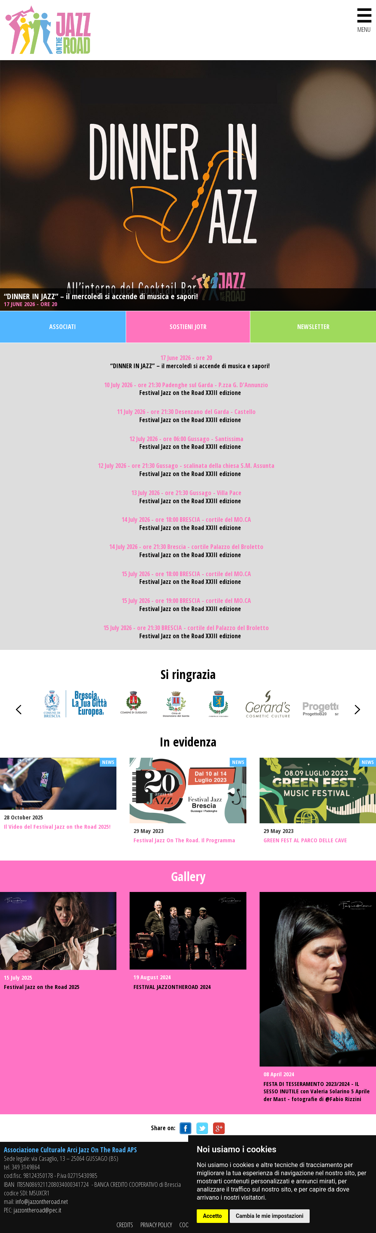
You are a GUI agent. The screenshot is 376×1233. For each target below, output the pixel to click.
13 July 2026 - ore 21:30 (186, 493)
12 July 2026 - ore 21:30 (186, 466)
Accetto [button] (212, 1216)
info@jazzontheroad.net (42, 1201)
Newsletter (313, 326)
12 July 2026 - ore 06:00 (186, 439)
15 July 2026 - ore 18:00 (186, 574)
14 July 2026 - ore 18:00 (186, 520)
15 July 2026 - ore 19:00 (186, 601)
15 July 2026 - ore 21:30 (186, 628)
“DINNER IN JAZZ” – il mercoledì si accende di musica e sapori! (101, 296)
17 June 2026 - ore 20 (31, 304)
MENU (364, 19)
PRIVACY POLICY (156, 1224)
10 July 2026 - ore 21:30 (186, 385)
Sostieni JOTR (188, 326)
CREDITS (124, 1224)
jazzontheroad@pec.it (37, 1209)
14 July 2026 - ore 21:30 (186, 547)
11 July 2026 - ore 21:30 (186, 412)
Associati (62, 326)
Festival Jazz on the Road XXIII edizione (190, 393)
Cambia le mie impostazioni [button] (269, 1216)
